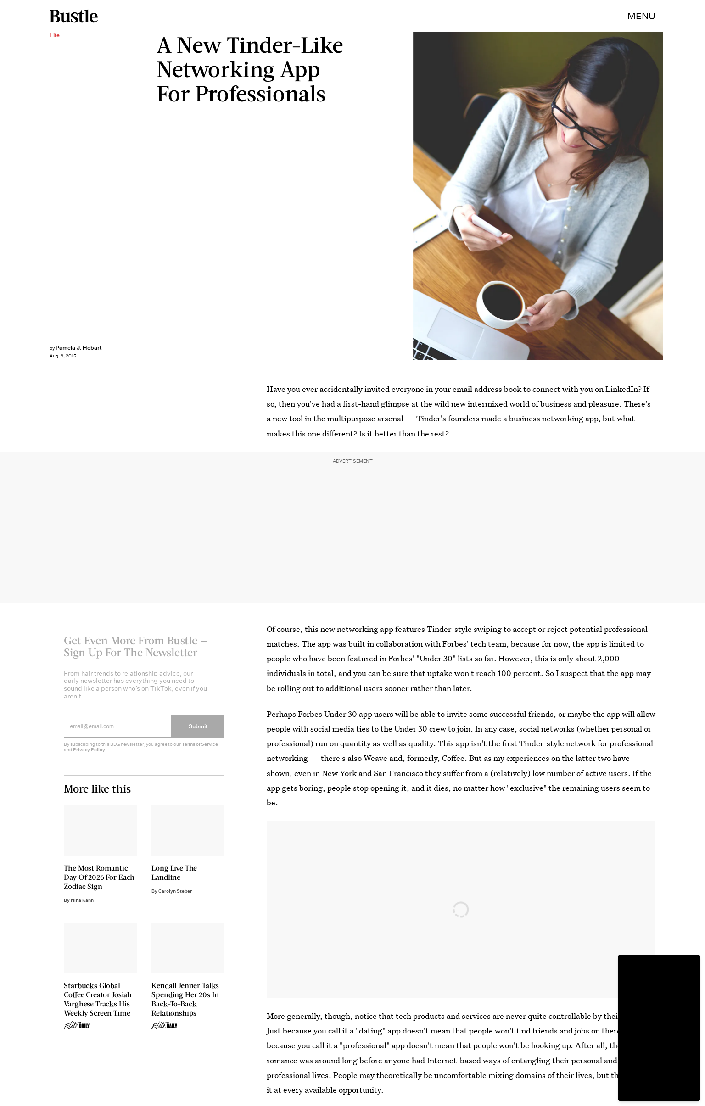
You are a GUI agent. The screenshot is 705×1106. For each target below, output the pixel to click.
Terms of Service (200, 750)
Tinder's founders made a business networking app (507, 418)
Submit (198, 732)
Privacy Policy (89, 756)
